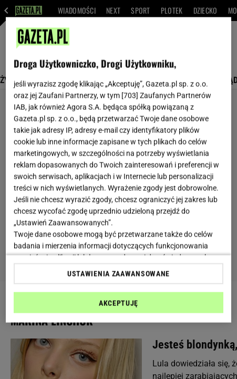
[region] (118, 170)
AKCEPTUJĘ (118, 303)
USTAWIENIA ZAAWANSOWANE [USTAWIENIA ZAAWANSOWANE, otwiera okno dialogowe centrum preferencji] (118, 273)
